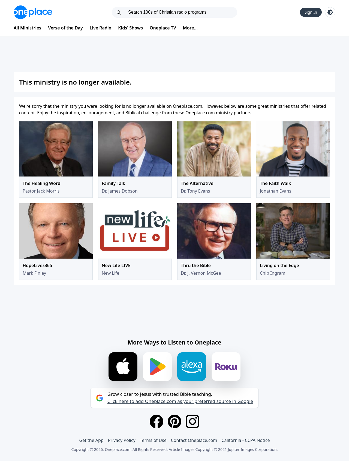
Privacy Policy (122, 440)
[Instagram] (192, 421)
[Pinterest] (174, 421)
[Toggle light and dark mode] (330, 12)
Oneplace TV (163, 28)
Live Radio (101, 28)
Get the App (91, 440)
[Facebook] (156, 421)
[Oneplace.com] (33, 12)
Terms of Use (153, 440)
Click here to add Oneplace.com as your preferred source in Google (180, 401)
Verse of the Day (65, 28)
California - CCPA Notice (245, 440)
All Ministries (27, 28)
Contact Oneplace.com (194, 440)
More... (190, 28)
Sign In (311, 12)
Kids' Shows (130, 28)
